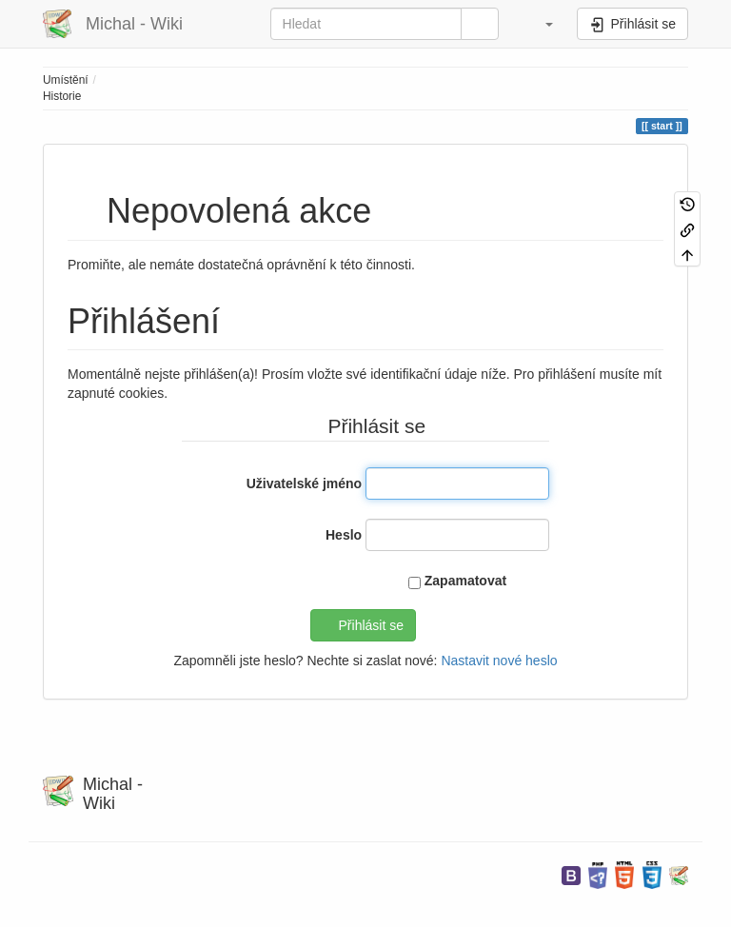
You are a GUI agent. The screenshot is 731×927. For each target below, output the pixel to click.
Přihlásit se (371, 625)
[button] (540, 24)
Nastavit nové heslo (499, 660)
